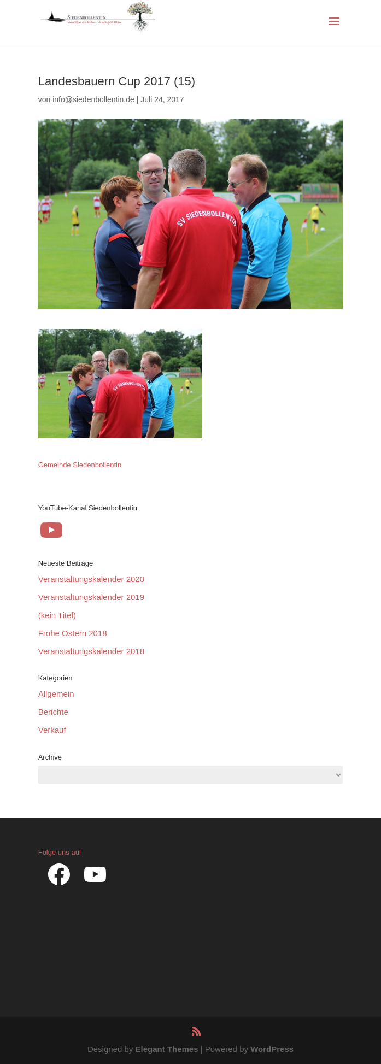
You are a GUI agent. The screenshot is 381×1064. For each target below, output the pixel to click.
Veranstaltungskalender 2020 (91, 579)
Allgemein (56, 693)
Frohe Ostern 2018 (72, 633)
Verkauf (52, 729)
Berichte (53, 711)
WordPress (272, 1049)
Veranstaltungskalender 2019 (91, 597)
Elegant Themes (166, 1049)
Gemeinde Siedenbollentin (80, 465)
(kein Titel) (57, 615)
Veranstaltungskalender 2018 (91, 651)
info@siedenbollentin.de (93, 99)
